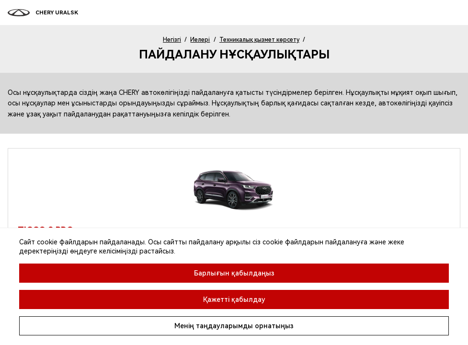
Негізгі (172, 39)
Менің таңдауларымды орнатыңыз (234, 326)
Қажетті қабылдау (234, 299)
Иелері (200, 39)
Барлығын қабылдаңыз (234, 273)
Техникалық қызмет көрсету (259, 39)
